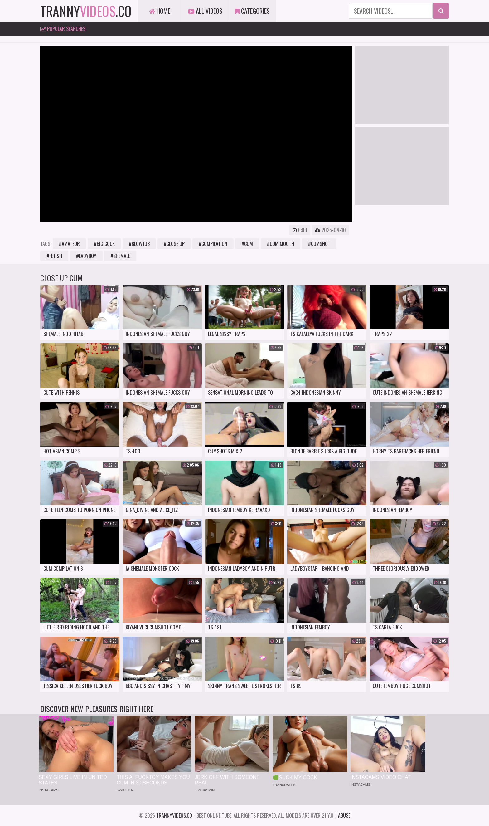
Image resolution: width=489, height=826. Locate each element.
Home (159, 11)
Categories (252, 11)
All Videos (205, 11)
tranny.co (86, 11)
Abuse (344, 815)
